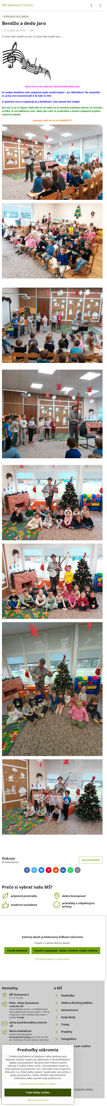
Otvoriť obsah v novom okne (52, 959)
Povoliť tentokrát (17, 950)
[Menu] (101, 5)
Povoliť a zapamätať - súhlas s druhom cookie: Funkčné (65, 950)
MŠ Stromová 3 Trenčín (17, 5)
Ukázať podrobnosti (38, 1100)
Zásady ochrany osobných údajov (75, 1089)
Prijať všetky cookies (38, 1092)
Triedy (20, 1017)
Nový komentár (91, 860)
